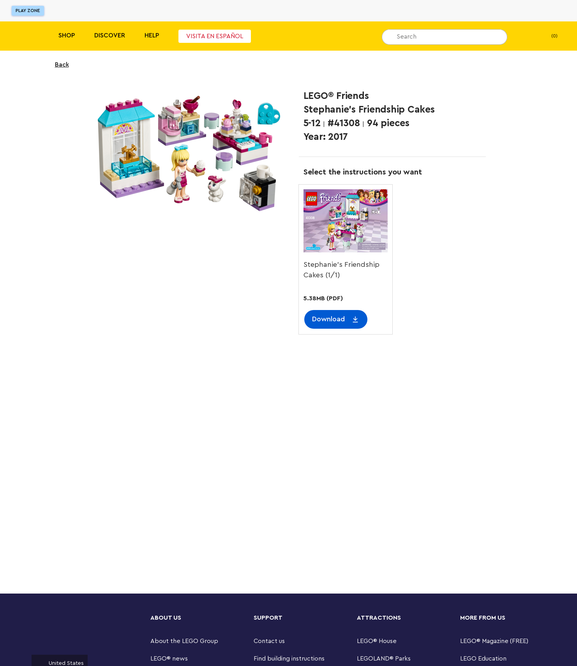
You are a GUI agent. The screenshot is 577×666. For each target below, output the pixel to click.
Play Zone (28, 10)
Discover (109, 35)
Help (152, 35)
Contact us (269, 641)
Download (328, 318)
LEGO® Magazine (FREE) (494, 641)
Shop (66, 35)
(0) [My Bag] (548, 36)
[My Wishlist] (525, 36)
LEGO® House (377, 641)
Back (57, 64)
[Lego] (22, 36)
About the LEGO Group (184, 641)
